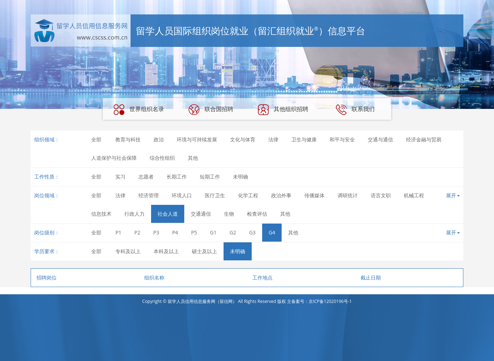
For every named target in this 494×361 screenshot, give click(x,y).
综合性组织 (162, 157)
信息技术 (101, 213)
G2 (233, 232)
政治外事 (281, 195)
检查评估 (257, 213)
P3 (156, 232)
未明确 (240, 176)
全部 (96, 139)
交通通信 (201, 213)
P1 (118, 232)
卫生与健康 (304, 139)
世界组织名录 (139, 109)
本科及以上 (166, 251)
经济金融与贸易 (423, 139)
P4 (175, 232)
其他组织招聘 (283, 109)
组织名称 (154, 277)
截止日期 (371, 277)
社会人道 (168, 213)
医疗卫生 (215, 195)
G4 (272, 232)
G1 (213, 232)
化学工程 (248, 195)
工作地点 (262, 277)
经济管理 (148, 195)
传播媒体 (314, 195)
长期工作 (177, 176)
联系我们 (355, 109)
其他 (193, 157)
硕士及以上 (204, 251)
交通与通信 (380, 139)
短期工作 (210, 176)
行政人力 (134, 213)
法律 (273, 139)
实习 (120, 176)
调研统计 (348, 195)
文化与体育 (242, 139)
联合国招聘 (211, 109)
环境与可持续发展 (197, 139)
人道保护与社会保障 (114, 157)
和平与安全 (342, 139)
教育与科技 (128, 139)
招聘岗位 (46, 277)
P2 (137, 232)
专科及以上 (128, 251)
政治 (159, 139)
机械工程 (414, 195)
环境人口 (182, 195)
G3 (252, 232)
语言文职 (381, 195)
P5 (194, 232)
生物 (229, 213)
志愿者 (146, 176)
